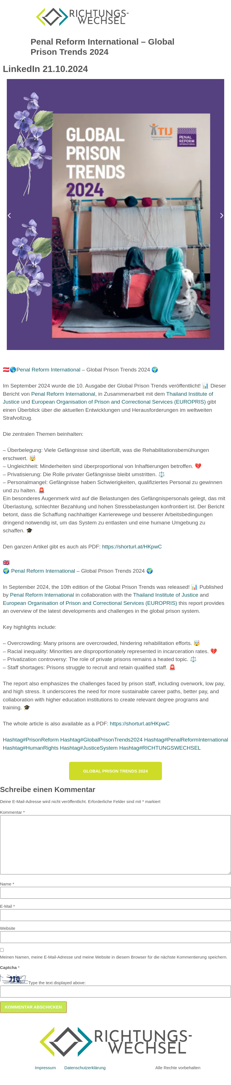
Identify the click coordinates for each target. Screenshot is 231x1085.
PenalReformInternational (186, 740)
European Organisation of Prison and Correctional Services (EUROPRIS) (118, 402)
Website (7, 928)
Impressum (45, 1067)
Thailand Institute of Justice (165, 595)
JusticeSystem (89, 748)
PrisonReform (31, 740)
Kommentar (12, 812)
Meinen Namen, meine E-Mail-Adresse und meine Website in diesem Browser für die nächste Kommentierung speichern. (113, 957)
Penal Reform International (48, 370)
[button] (9, 215)
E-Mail (7, 906)
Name (7, 884)
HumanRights (30, 748)
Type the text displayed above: (57, 983)
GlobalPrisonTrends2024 (101, 740)
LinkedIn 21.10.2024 (45, 69)
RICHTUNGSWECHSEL (160, 748)
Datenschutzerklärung (85, 1067)
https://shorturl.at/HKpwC (132, 547)
